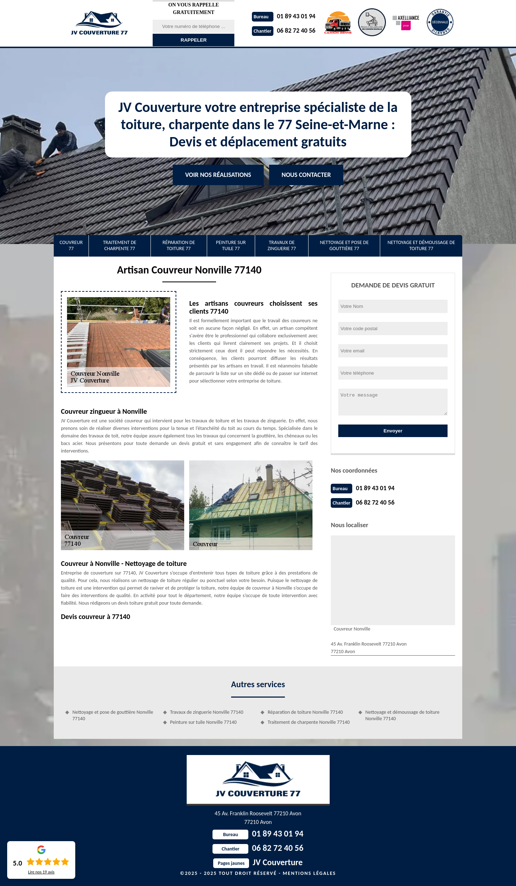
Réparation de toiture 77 (178, 245)
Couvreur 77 (71, 245)
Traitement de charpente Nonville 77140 (309, 722)
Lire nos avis (41, 872)
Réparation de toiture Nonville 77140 (305, 712)
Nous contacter (306, 175)
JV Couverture (257, 862)
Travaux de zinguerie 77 (282, 245)
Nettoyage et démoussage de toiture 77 (421, 245)
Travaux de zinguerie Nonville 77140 (206, 712)
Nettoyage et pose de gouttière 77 (344, 245)
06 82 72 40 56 (284, 30)
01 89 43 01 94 (284, 16)
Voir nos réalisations (218, 175)
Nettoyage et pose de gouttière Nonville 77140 (112, 715)
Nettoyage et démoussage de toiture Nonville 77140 (403, 715)
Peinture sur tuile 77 (231, 245)
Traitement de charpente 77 (119, 245)
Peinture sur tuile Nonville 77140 (203, 722)
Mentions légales (309, 873)
